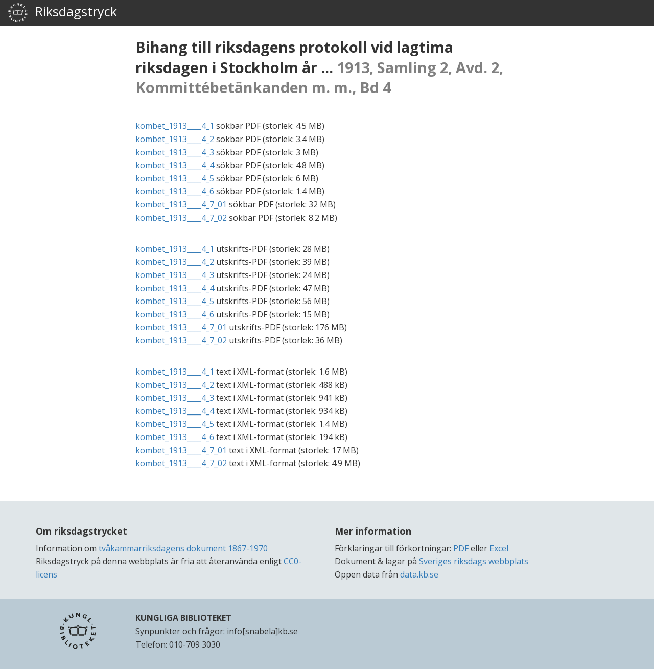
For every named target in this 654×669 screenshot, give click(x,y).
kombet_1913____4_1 (174, 125)
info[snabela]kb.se (262, 631)
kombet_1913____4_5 (174, 178)
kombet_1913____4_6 (174, 191)
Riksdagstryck (62, 13)
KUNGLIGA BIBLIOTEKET (183, 618)
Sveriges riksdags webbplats (473, 561)
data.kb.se (419, 574)
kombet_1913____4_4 (174, 165)
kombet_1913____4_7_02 (181, 217)
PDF (461, 548)
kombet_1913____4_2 (174, 139)
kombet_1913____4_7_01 (181, 204)
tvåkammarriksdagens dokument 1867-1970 (183, 548)
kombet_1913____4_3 (174, 152)
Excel (498, 548)
